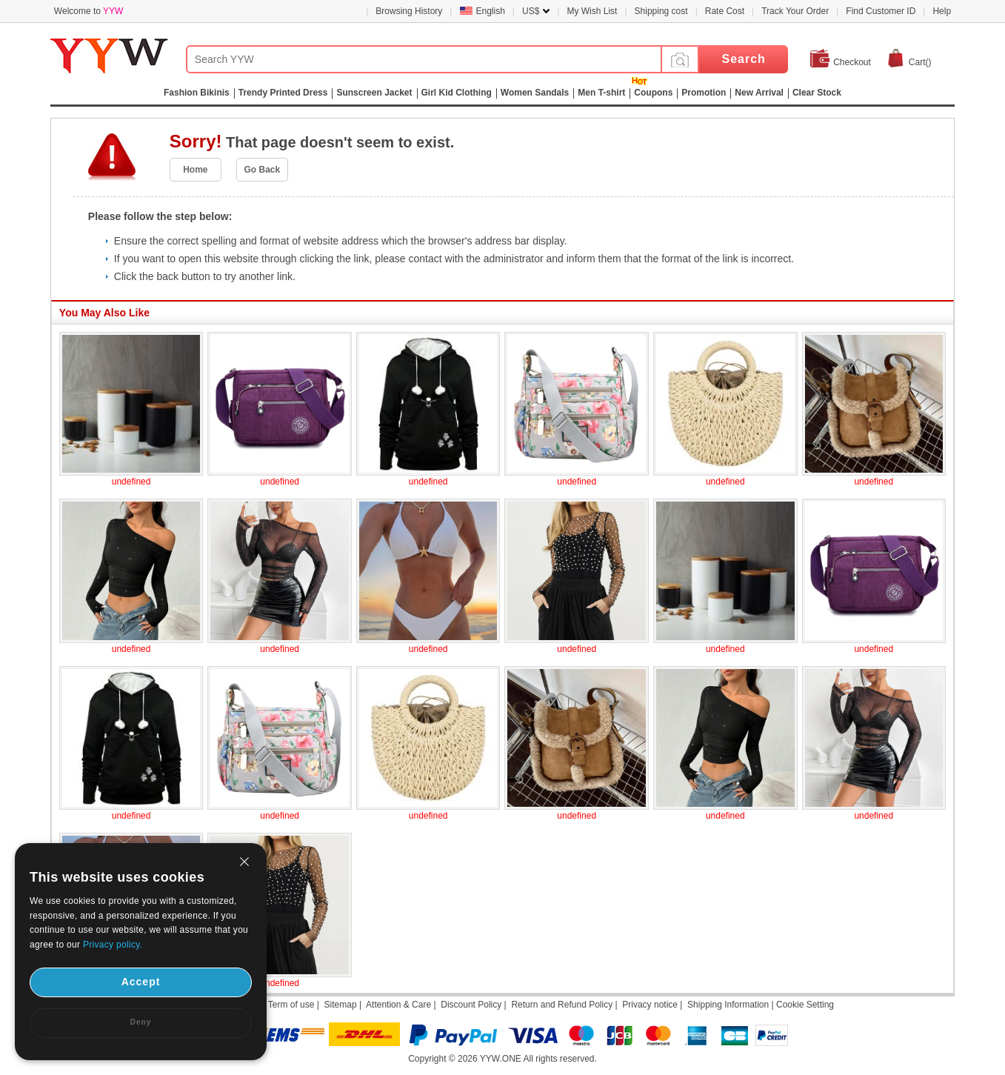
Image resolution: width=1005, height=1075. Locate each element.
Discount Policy (471, 1004)
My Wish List (592, 11)
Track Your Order (795, 11)
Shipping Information (728, 1004)
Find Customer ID (880, 11)
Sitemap (340, 1004)
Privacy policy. (112, 944)
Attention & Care (398, 1004)
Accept (141, 982)
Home (195, 169)
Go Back (262, 169)
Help (941, 11)
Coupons (653, 92)
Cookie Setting (805, 1004)
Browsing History (408, 11)
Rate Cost (724, 11)
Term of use (291, 1004)
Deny (140, 1022)
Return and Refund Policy (561, 1004)
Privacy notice (650, 1004)
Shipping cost (661, 11)
